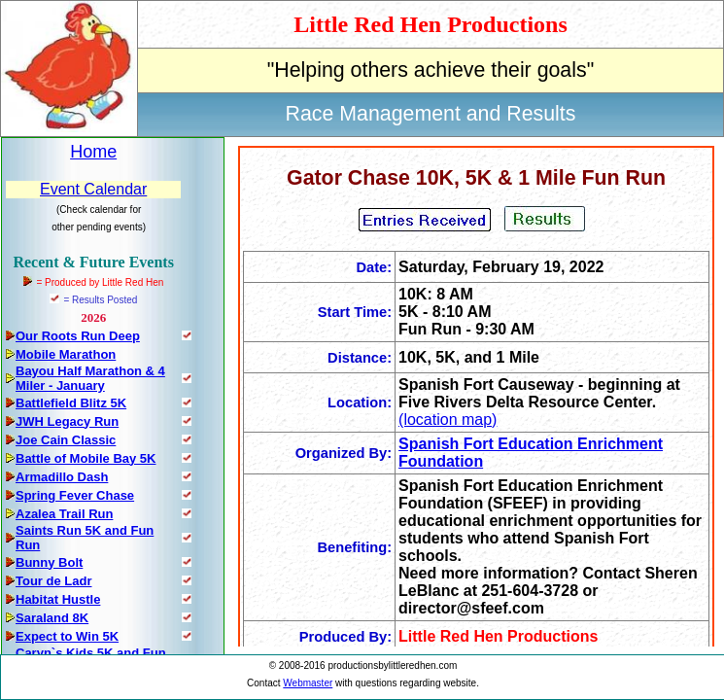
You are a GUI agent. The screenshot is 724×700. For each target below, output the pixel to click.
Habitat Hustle (58, 599)
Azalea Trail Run (64, 514)
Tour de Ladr (53, 581)
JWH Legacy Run (67, 421)
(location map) (447, 419)
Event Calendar (93, 189)
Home (93, 151)
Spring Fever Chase (75, 495)
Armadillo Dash (62, 477)
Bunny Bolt (49, 562)
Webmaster (307, 683)
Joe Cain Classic (66, 440)
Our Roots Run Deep (78, 336)
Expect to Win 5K (67, 636)
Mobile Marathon (66, 354)
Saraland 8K (52, 618)
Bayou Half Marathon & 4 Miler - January (90, 378)
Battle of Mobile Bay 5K (85, 458)
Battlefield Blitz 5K (71, 403)
